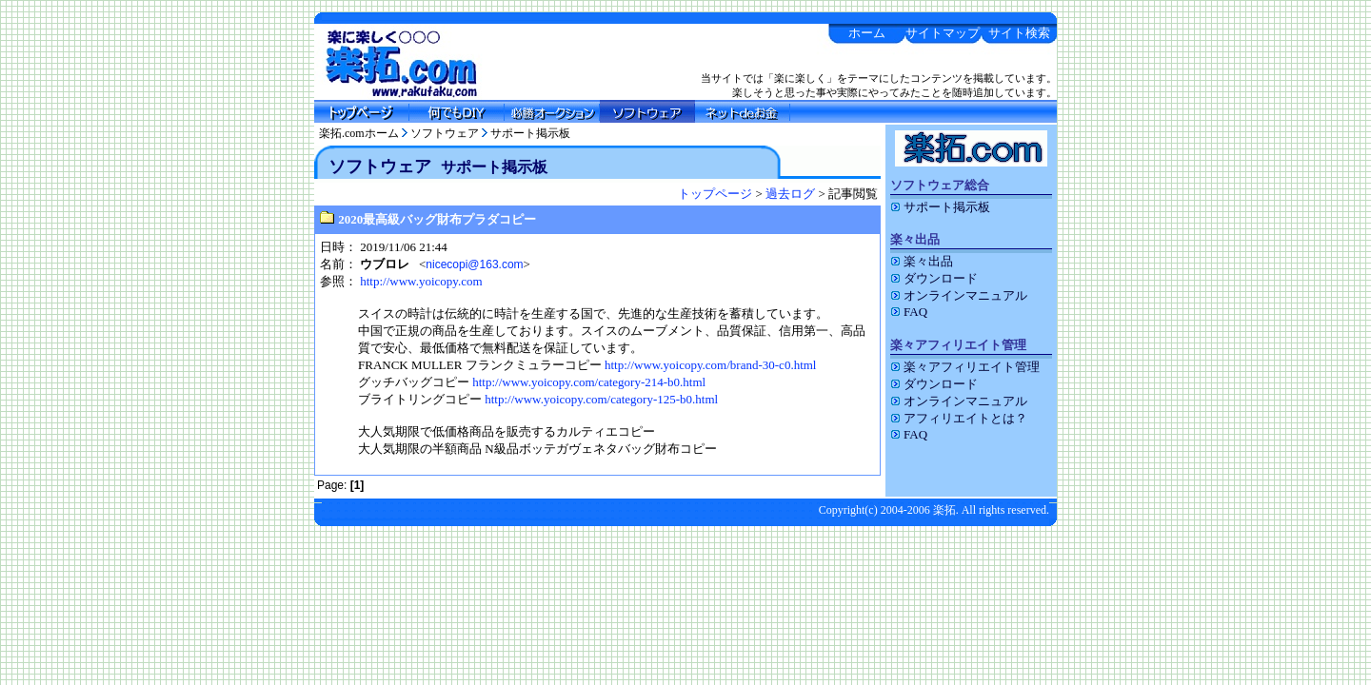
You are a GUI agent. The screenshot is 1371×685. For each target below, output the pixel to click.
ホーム (866, 33)
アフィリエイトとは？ (958, 418)
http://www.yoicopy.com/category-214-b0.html (588, 382)
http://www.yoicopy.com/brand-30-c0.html (711, 365)
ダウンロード (934, 278)
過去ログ (790, 193)
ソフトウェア (444, 133)
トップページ (715, 193)
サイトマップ (942, 33)
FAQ (908, 311)
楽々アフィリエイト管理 (965, 367)
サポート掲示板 (530, 133)
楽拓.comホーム (359, 133)
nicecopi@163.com (474, 264)
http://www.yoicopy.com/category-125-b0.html (601, 399)
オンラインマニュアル (958, 295)
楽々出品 (921, 261)
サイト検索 (1019, 33)
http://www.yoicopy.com (421, 281)
